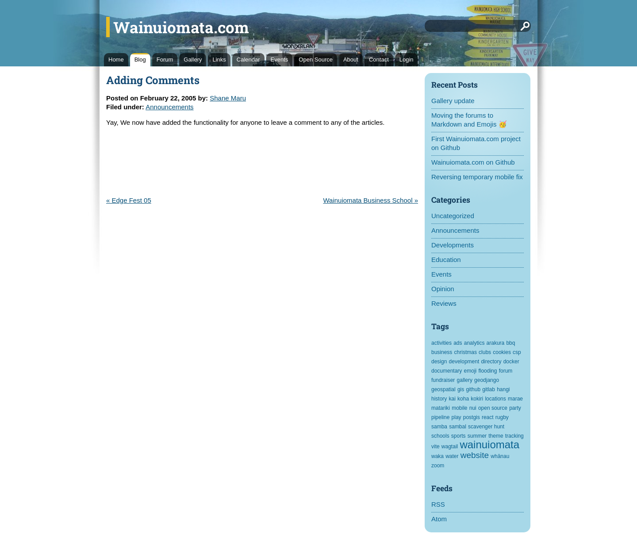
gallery (464, 380)
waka (437, 456)
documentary (446, 371)
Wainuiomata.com (181, 27)
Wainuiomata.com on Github (473, 162)
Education (446, 259)
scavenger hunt (486, 427)
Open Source (316, 59)
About (350, 59)
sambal (457, 427)
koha (463, 399)
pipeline (440, 417)
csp (517, 352)
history (439, 399)
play (456, 417)
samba (439, 427)
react (488, 417)
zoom (437, 465)
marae (515, 399)
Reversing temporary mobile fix (477, 177)
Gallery (193, 59)
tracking (514, 436)
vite (435, 446)
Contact (379, 59)
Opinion (442, 289)
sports (458, 436)
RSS (438, 504)
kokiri (477, 399)
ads (457, 343)
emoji (470, 371)
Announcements (455, 230)
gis (460, 389)
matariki (440, 408)
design (439, 361)
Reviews (444, 303)
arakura (496, 343)
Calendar (248, 59)
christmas (465, 352)
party (515, 408)
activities (441, 343)
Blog (140, 59)
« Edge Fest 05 (128, 200)
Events (279, 59)
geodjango (486, 380)
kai (452, 399)
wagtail (449, 446)
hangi (503, 389)
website (474, 455)
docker (511, 361)
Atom (439, 519)
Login (406, 59)
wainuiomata (489, 444)
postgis (471, 417)
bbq (510, 343)
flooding (487, 371)
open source (492, 408)
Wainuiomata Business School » (370, 200)
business (441, 352)
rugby (502, 417)
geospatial (443, 389)
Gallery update (453, 100)
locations (495, 399)
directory (491, 361)
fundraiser (443, 380)
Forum (165, 59)
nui (472, 408)
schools (440, 436)
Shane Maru (228, 98)
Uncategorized (452, 215)
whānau (500, 456)
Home (116, 59)
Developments (452, 245)
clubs (485, 352)
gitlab (488, 389)
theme (495, 436)
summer (477, 436)
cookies (502, 352)
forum (506, 371)
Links (219, 59)
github (473, 389)
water (451, 456)
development (464, 361)
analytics (474, 343)
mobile (459, 408)
